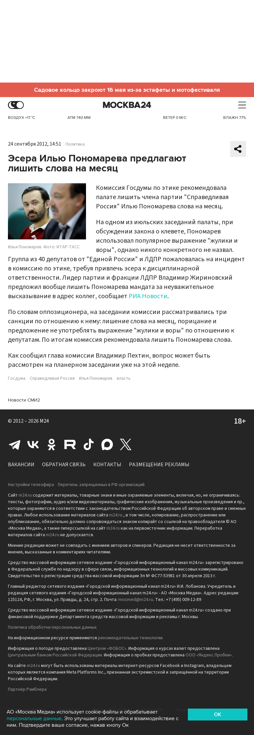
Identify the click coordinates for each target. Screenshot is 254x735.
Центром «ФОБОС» (107, 648)
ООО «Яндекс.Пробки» (209, 655)
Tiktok (88, 444)
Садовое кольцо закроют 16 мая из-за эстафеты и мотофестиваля (127, 89)
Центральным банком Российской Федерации (55, 655)
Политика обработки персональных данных (52, 627)
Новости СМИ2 (24, 400)
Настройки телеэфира (31, 484)
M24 (44, 421)
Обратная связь (64, 464)
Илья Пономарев (95, 378)
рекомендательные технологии (130, 638)
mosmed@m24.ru (135, 599)
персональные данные (34, 718)
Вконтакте (33, 444)
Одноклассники (51, 444)
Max (107, 444)
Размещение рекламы (159, 464)
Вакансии (21, 464)
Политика (75, 144)
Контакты (107, 464)
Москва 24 (127, 105)
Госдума (16, 378)
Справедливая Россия (52, 378)
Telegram (14, 444)
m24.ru (25, 495)
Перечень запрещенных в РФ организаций (101, 484)
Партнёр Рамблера (27, 689)
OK (217, 714)
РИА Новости (148, 296)
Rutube (70, 444)
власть (124, 378)
